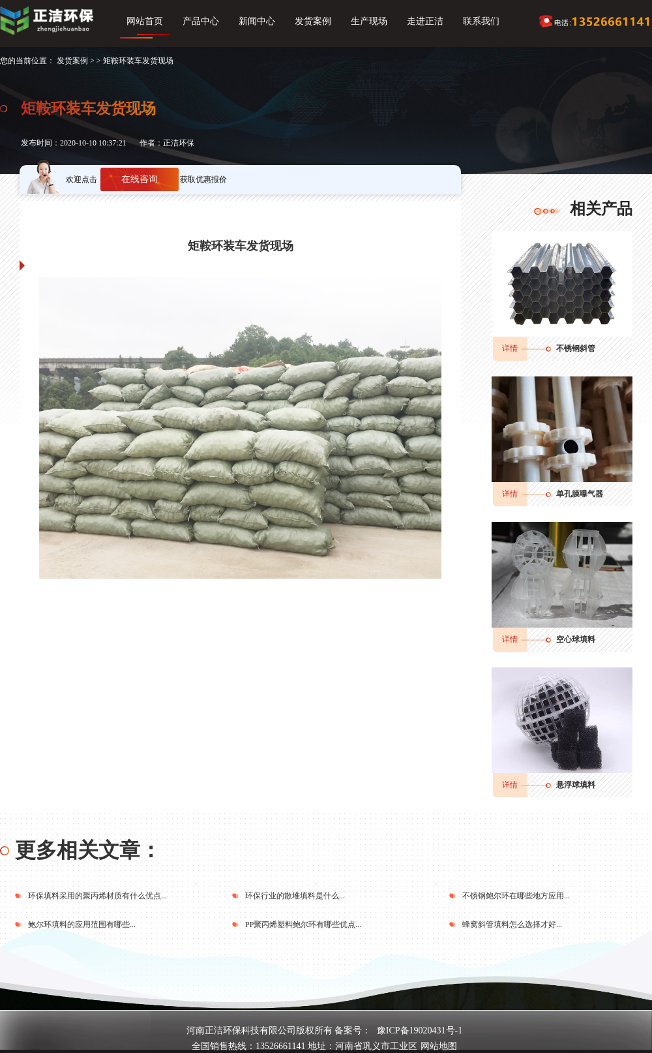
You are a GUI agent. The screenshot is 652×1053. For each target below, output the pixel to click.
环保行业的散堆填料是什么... (295, 895)
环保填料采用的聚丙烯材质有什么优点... (97, 895)
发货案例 (313, 21)
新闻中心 (257, 21)
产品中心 (201, 21)
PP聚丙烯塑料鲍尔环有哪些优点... (303, 924)
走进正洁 (425, 21)
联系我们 (481, 21)
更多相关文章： (88, 850)
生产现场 (369, 21)
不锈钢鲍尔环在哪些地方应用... (516, 895)
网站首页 (144, 21)
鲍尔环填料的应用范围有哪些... (82, 924)
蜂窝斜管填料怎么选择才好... (512, 924)
